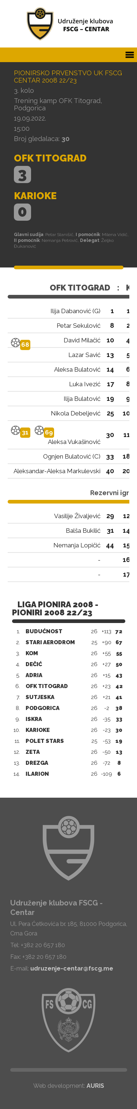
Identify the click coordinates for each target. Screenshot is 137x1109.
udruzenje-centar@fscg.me (71, 968)
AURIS (95, 1085)
